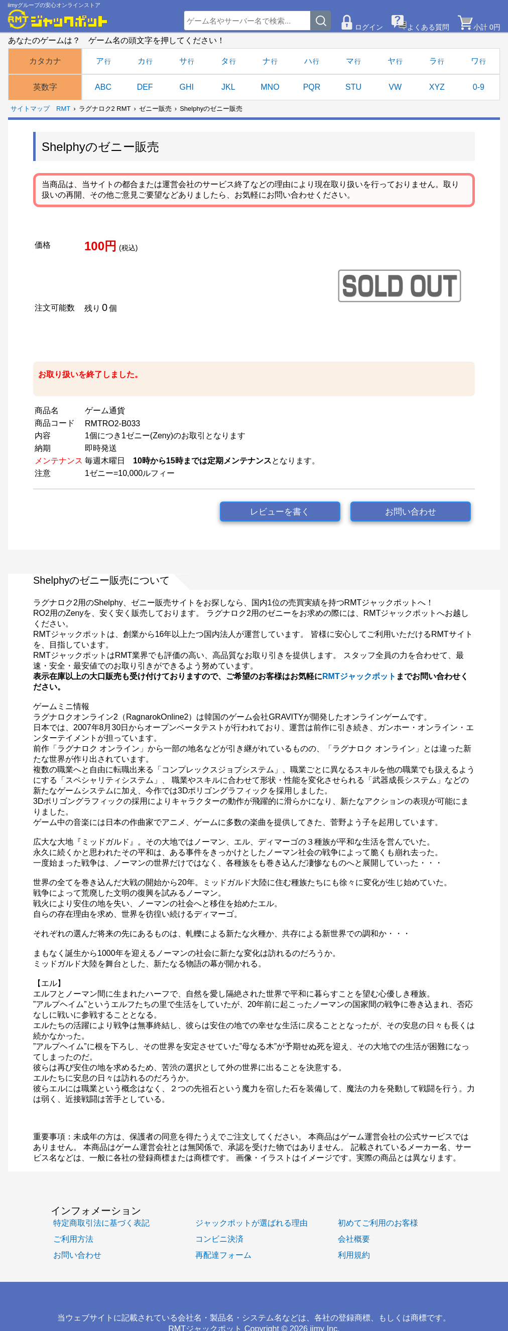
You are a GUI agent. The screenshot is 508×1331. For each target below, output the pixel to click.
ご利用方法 (73, 1238)
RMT (63, 108)
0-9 (478, 87)
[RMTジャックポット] (58, 19)
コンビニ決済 (219, 1238)
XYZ (437, 87)
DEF (145, 87)
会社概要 (354, 1238)
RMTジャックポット (359, 676)
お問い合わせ (410, 512)
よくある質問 (428, 27)
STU (353, 87)
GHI (187, 87)
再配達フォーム (223, 1254)
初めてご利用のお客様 (378, 1222)
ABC (103, 87)
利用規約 (354, 1254)
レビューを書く (280, 512)
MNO (270, 87)
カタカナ (45, 61)
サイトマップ (30, 108)
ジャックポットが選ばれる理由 (251, 1222)
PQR (312, 87)
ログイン (369, 27)
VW (395, 87)
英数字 (45, 87)
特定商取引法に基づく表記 (101, 1222)
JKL (228, 87)
